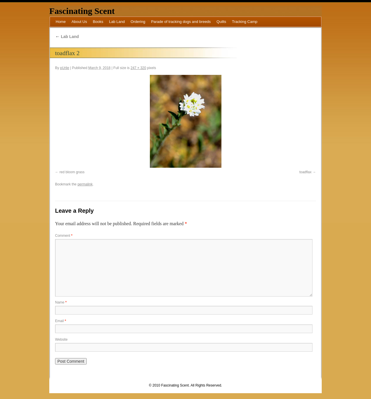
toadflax (305, 172)
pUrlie (64, 68)
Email (60, 321)
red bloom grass (71, 172)
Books (98, 21)
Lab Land (117, 21)
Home (61, 21)
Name (61, 302)
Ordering (138, 21)
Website (61, 339)
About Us (79, 21)
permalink (84, 184)
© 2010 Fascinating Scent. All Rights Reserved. (185, 385)
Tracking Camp (244, 21)
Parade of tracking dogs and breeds (181, 21)
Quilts (221, 21)
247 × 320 (138, 68)
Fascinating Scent (82, 11)
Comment (63, 236)
